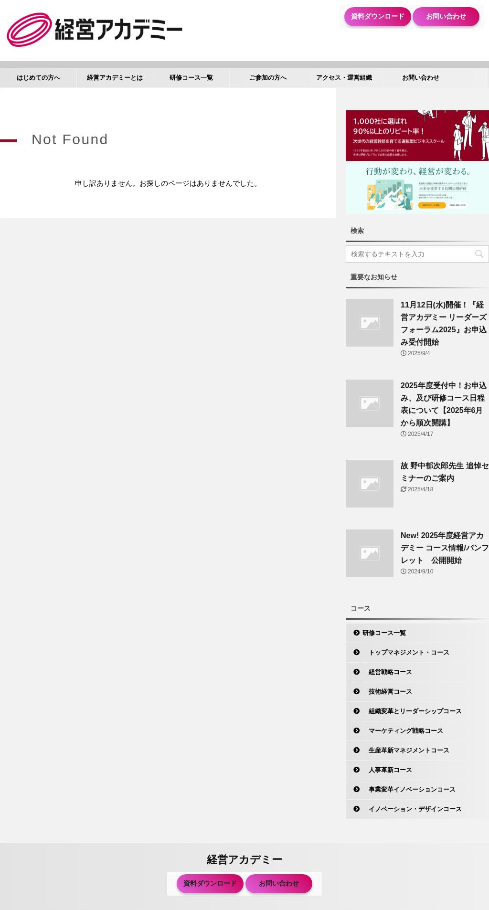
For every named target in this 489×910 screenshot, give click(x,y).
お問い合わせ (446, 16)
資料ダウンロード (377, 16)
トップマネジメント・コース (405, 652)
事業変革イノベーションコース (409, 789)
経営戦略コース (387, 672)
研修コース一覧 (191, 77)
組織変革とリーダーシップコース (412, 711)
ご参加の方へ (268, 77)
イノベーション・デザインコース (412, 809)
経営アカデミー (244, 860)
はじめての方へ (38, 77)
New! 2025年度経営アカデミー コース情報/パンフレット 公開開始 (445, 547)
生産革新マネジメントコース (405, 750)
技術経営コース (387, 691)
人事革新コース (387, 769)
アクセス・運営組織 (344, 77)
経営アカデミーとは (115, 77)
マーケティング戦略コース (402, 730)
